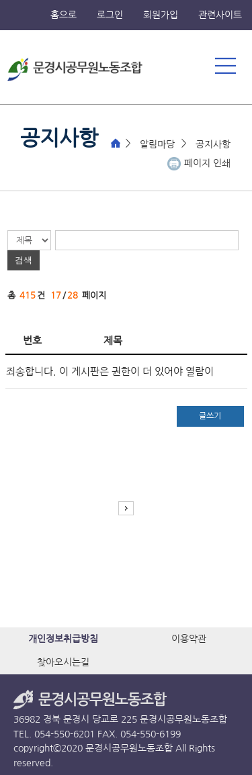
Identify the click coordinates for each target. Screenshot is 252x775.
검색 (23, 260)
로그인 (110, 14)
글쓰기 (210, 416)
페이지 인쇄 (207, 163)
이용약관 (188, 638)
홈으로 (63, 14)
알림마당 (157, 144)
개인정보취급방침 (63, 638)
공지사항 (213, 144)
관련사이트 (220, 14)
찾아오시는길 (63, 662)
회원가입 (160, 14)
